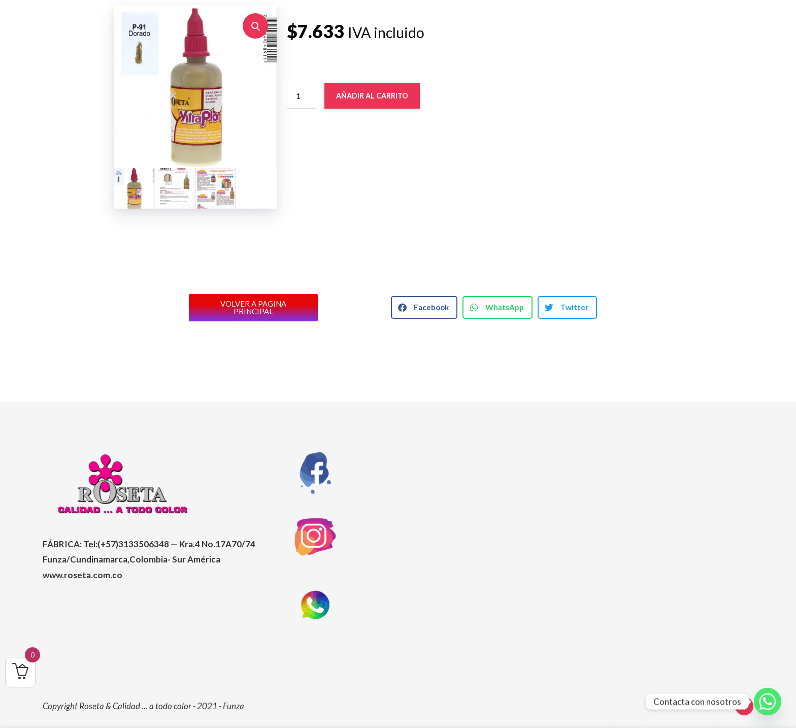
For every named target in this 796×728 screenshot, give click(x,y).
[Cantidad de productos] (302, 96)
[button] (255, 26)
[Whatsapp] (767, 701)
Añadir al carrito (375, 96)
